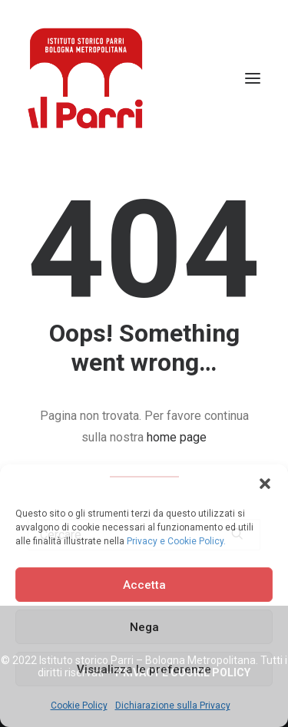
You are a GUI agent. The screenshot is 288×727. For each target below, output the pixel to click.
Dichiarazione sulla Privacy (172, 705)
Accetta (144, 585)
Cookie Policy (79, 705)
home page (177, 437)
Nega (144, 627)
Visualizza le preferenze (144, 669)
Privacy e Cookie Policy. (176, 541)
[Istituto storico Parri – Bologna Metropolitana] (85, 78)
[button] (265, 483)
